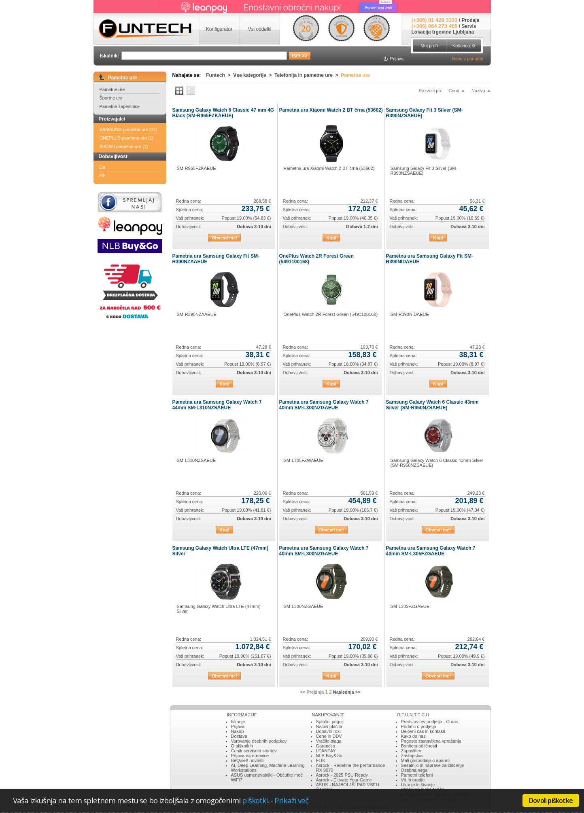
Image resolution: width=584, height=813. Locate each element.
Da (102, 167)
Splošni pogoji (330, 721)
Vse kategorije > (253, 75)
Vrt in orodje (413, 779)
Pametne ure (112, 89)
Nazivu (478, 90)
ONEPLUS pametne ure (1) (127, 138)
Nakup (237, 731)
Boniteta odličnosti (419, 745)
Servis (468, 26)
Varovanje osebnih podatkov (259, 741)
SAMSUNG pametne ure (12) (128, 129)
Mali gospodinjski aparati (425, 760)
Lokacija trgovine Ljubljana (443, 32)
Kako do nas (413, 736)
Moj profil (429, 45)
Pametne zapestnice (120, 106)
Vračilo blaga (329, 741)
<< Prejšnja (312, 692)
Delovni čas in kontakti (423, 731)
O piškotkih (242, 745)
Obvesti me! (224, 237)
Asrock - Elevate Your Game (344, 779)
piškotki (255, 800)
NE (103, 175)
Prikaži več (291, 800)
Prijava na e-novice (250, 755)
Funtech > (219, 75)
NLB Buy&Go (329, 755)
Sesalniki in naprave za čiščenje (432, 765)
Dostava (239, 736)
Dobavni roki (328, 731)
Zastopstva (412, 755)
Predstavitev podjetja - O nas (429, 721)
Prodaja (470, 20)
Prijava (238, 726)
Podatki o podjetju (418, 726)
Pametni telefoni (417, 775)
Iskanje (238, 721)
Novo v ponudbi (467, 58)
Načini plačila (329, 726)
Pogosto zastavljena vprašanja (431, 741)
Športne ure (111, 97)
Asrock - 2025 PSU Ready (342, 775)
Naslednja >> (347, 692)
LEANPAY (326, 750)
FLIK (320, 760)
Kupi (331, 237)
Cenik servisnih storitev (254, 750)
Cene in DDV (329, 736)
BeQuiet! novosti (247, 760)
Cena (454, 90)
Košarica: (463, 45)
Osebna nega (414, 770)
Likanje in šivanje (418, 784)
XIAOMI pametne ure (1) (124, 146)
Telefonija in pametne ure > (307, 75)
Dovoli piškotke (551, 800)
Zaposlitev (411, 750)
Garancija (325, 745)
